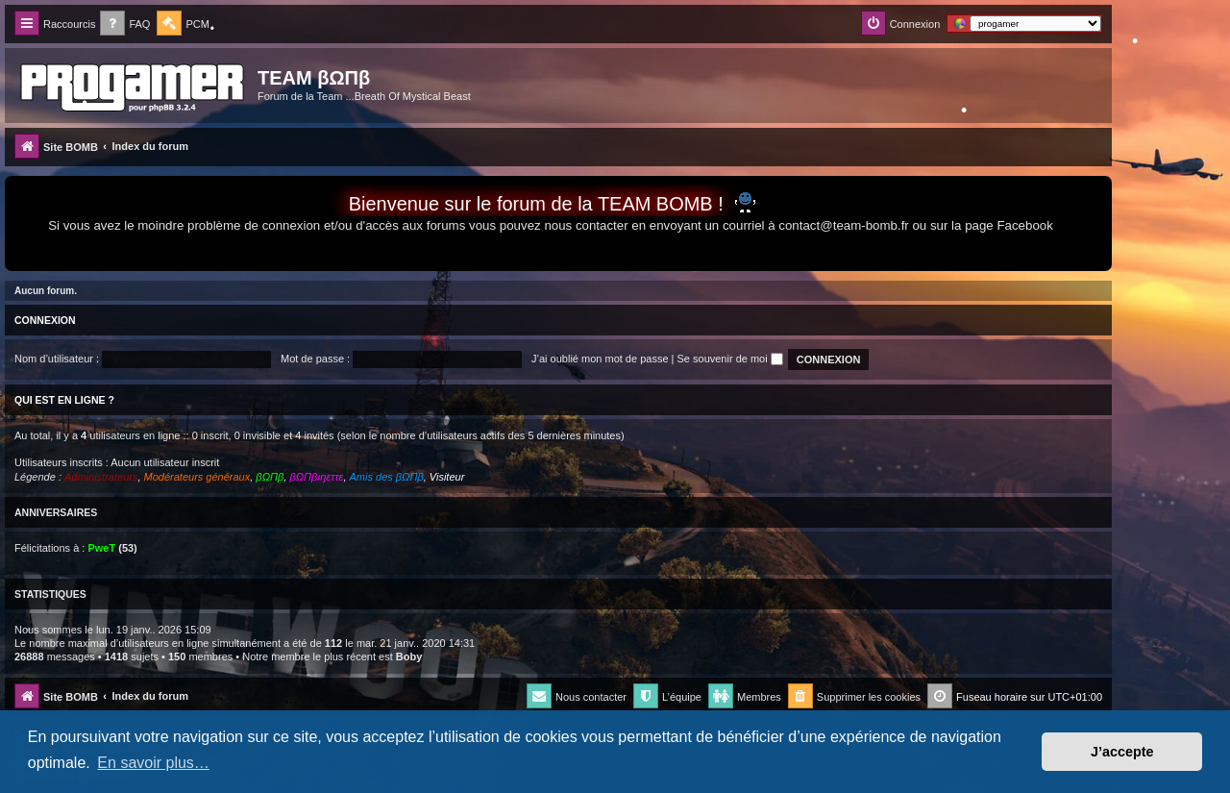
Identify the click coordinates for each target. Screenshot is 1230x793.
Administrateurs (100, 477)
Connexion (45, 320)
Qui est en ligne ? (64, 400)
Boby (409, 656)
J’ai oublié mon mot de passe (599, 358)
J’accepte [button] (1122, 751)
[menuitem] (125, 24)
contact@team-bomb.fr (843, 225)
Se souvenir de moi (730, 358)
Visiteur (447, 477)
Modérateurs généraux (197, 477)
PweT (101, 548)
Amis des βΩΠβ (387, 477)
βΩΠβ (269, 477)
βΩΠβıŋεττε (316, 477)
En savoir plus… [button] (153, 763)
